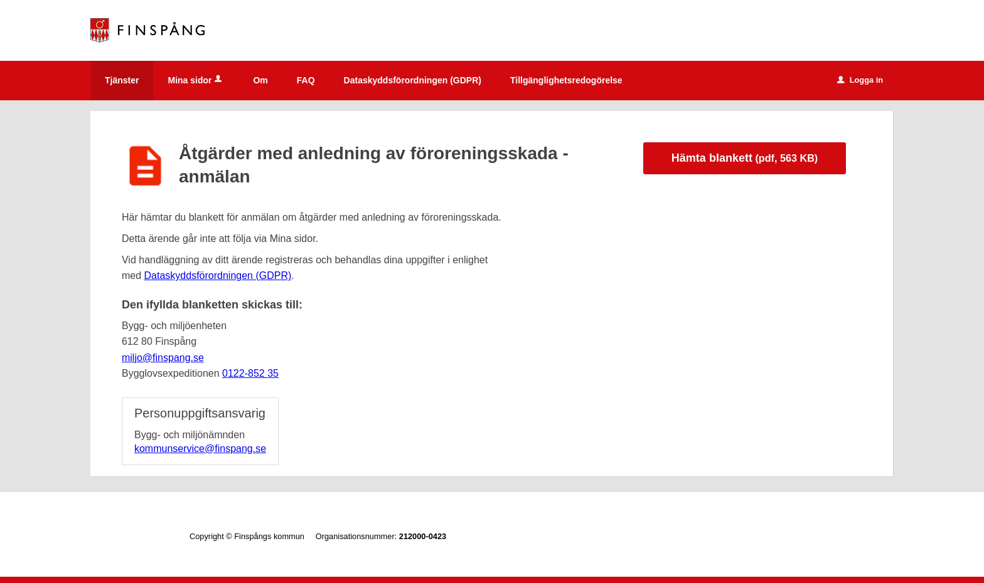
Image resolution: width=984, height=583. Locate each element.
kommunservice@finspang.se (200, 448)
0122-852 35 (250, 373)
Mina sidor (196, 80)
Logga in (860, 80)
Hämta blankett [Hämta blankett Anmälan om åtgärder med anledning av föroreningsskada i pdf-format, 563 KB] (744, 158)
